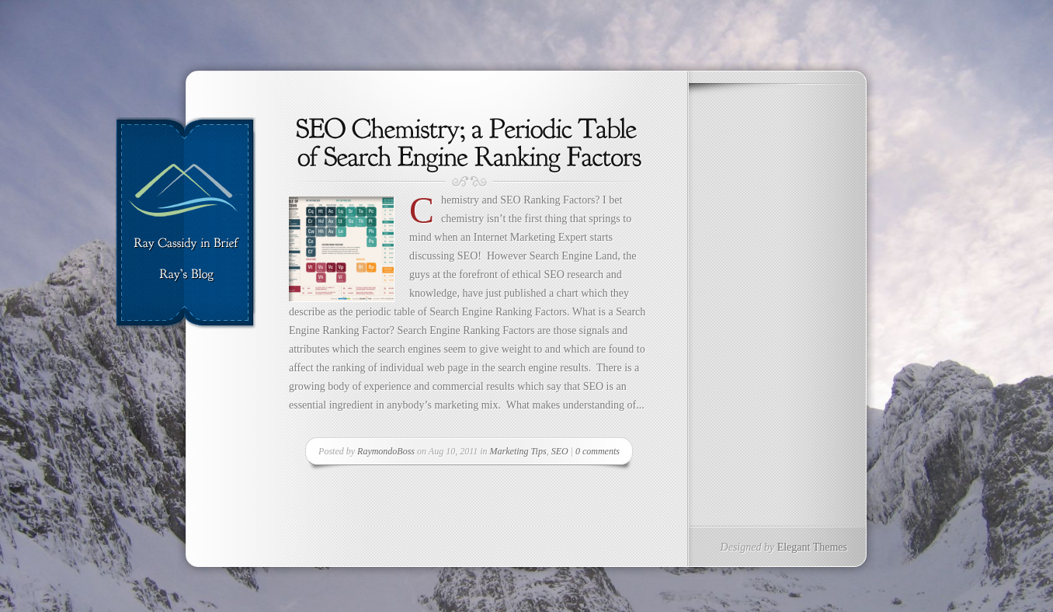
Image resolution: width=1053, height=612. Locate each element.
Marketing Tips (518, 451)
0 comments (597, 451)
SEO (559, 451)
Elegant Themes (812, 547)
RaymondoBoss (386, 451)
